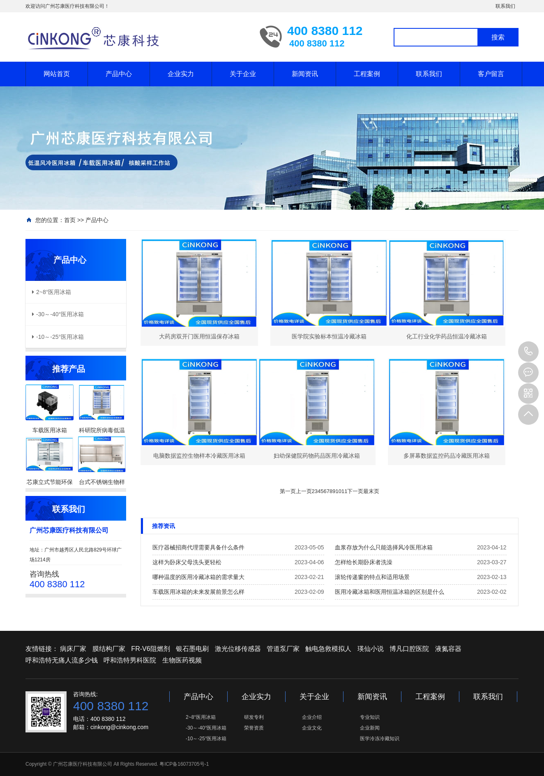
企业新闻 (370, 728)
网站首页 (57, 73)
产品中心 (119, 73)
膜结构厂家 (108, 648)
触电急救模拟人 (328, 648)
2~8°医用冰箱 (201, 717)
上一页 (304, 491)
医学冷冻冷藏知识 (379, 738)
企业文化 (312, 728)
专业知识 (370, 717)
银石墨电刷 (192, 648)
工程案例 (367, 73)
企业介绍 (312, 717)
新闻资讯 (305, 73)
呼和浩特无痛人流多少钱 (61, 660)
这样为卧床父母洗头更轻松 (186, 562)
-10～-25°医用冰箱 (206, 738)
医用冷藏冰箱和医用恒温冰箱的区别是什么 (389, 591)
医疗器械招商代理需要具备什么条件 (198, 547)
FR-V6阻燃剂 (150, 648)
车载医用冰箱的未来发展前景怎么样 (198, 591)
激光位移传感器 (238, 648)
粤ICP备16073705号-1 (184, 764)
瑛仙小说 (370, 648)
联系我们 (505, 6)
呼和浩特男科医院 (130, 660)
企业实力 (181, 73)
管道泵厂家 (283, 648)
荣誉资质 (254, 728)
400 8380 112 (528, 351)
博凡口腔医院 (409, 648)
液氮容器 (448, 648)
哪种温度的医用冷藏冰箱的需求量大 (198, 577)
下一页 (355, 491)
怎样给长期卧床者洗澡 (363, 562)
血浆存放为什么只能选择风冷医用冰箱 (384, 547)
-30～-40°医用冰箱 (206, 728)
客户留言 (491, 73)
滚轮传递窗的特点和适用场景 (372, 577)
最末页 (371, 491)
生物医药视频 (182, 660)
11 (344, 491)
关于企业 (243, 73)
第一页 (288, 491)
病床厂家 (73, 648)
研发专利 (254, 717)
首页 (70, 220)
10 (338, 491)
